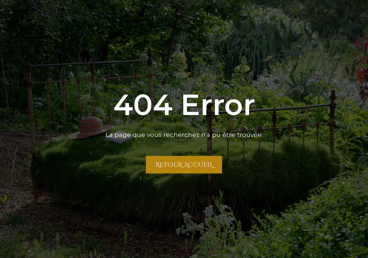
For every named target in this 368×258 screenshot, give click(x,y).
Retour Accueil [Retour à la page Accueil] (184, 164)
